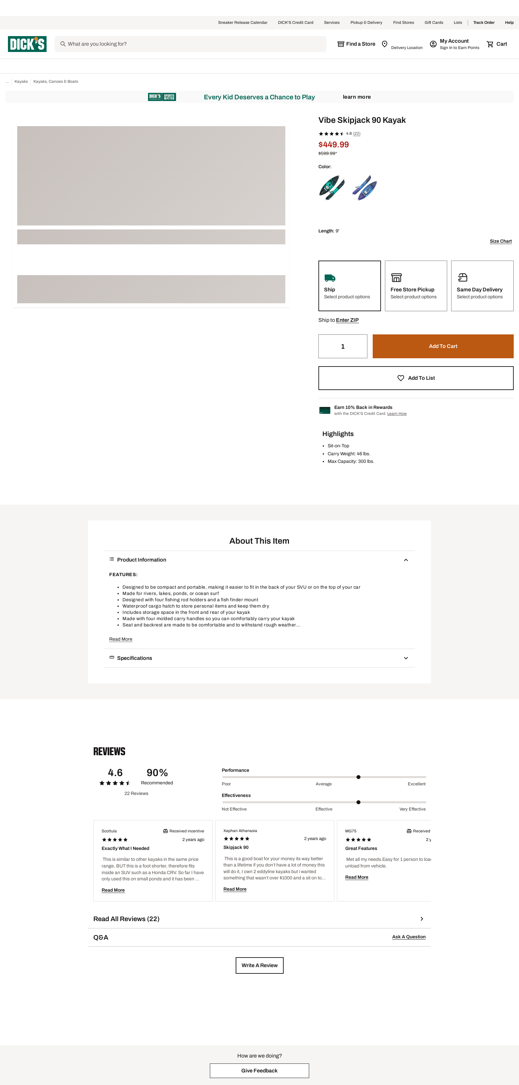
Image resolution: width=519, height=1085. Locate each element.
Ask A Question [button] (409, 936)
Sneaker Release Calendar (242, 22)
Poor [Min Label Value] (226, 784)
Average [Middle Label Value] (324, 784)
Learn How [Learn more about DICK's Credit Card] (397, 413)
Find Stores (403, 22)
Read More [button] (120, 639)
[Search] (196, 44)
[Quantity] (342, 346)
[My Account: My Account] (455, 44)
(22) (356, 133)
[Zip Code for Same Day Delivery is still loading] (402, 44)
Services (332, 22)
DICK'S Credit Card (295, 22)
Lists (458, 22)
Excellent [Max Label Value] (417, 784)
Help (509, 22)
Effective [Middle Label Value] (323, 809)
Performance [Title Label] (235, 770)
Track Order (484, 22)
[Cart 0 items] (497, 44)
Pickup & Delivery (367, 22)
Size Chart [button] (501, 241)
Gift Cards (434, 22)
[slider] (324, 777)
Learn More (357, 97)
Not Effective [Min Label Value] (234, 809)
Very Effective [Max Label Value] (413, 809)
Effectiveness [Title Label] (236, 795)
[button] (347, 320)
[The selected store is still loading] (356, 44)
